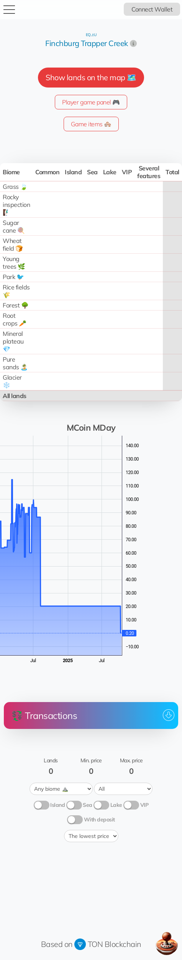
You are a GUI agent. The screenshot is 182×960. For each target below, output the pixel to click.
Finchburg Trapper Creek (86, 43)
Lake (116, 805)
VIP (144, 805)
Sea (87, 805)
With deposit (99, 819)
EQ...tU (91, 34)
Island (57, 805)
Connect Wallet (151, 9)
